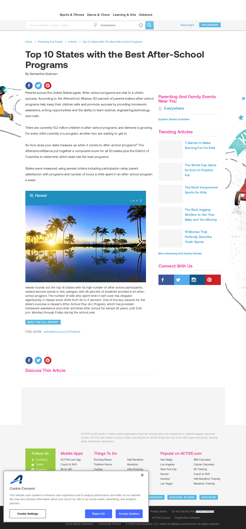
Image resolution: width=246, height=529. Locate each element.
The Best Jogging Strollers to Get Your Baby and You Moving (201, 214)
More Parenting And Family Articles (180, 253)
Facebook (41, 459)
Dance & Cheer (98, 14)
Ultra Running (135, 469)
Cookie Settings (205, 511)
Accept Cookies (129, 513)
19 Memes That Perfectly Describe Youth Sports (198, 237)
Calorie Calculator (204, 464)
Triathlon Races (103, 464)
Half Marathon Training (207, 478)
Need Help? (187, 25)
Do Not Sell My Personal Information (193, 511)
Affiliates (208, 497)
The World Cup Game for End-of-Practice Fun (200, 170)
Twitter (40, 464)
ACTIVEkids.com (37, 15)
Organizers (210, 24)
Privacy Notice (159, 511)
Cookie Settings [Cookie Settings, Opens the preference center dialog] (27, 513)
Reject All (98, 513)
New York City (169, 469)
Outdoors (146, 14)
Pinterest (41, 469)
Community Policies (109, 524)
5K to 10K (66, 469)
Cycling (98, 469)
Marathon (132, 464)
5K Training (200, 469)
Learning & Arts (124, 14)
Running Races (103, 459)
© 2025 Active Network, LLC (142, 524)
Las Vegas (167, 483)
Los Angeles (168, 464)
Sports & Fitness (72, 14)
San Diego (167, 459)
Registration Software (187, 517)
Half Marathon (135, 459)
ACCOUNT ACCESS (181, 497)
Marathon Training (204, 483)
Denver (165, 474)
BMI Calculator (202, 459)
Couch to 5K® (69, 464)
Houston (165, 478)
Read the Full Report (43, 322)
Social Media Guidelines (79, 524)
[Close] (142, 475)
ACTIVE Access (161, 517)
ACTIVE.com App (71, 459)
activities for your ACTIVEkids (62, 331)
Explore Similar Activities (174, 119)
